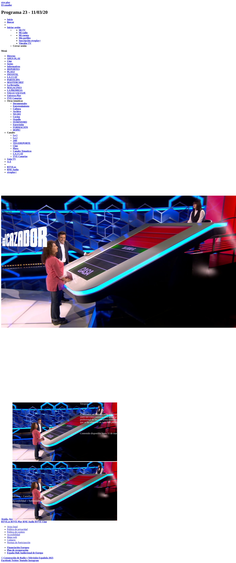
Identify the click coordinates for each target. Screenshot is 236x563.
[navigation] (118, 114)
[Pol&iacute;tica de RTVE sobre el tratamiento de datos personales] (17, 529)
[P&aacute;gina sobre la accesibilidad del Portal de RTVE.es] (13, 534)
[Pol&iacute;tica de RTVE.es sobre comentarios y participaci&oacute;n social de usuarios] (18, 542)
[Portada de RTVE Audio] (29, 521)
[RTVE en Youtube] (23, 560)
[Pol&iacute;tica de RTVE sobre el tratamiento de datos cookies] (16, 532)
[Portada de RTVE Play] (17, 521)
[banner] (118, 8)
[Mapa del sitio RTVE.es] (12, 537)
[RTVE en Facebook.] (6, 560)
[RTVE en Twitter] (15, 560)
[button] (118, 51)
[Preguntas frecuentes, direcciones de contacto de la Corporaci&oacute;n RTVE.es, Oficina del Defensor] (11, 540)
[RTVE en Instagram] (33, 560)
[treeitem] (11, 56)
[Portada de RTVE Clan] (41, 521)
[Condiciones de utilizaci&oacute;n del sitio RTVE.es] (12, 526)
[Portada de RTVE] (6, 521)
